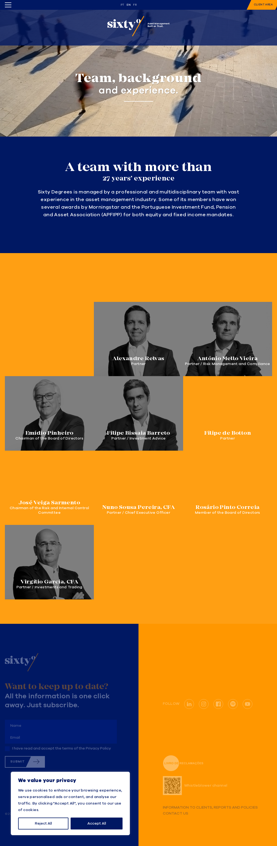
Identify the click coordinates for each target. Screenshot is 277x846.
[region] (70, 803)
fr (135, 5)
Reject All (43, 823)
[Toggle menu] (8, 4)
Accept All (96, 823)
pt (122, 5)
